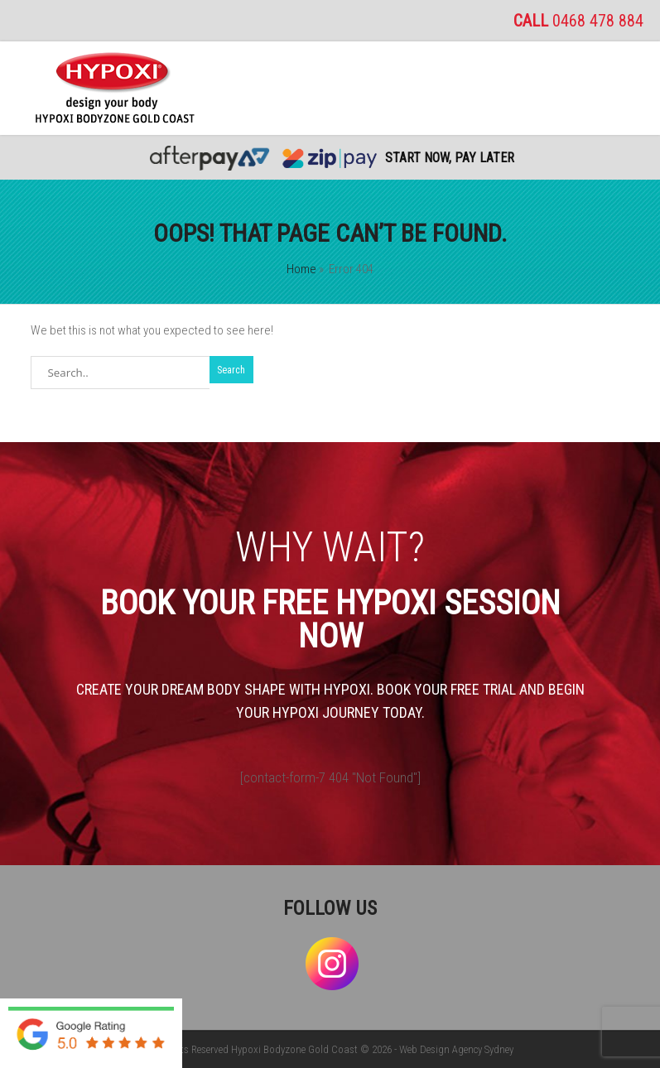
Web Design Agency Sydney (456, 1049)
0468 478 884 (597, 21)
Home (301, 269)
